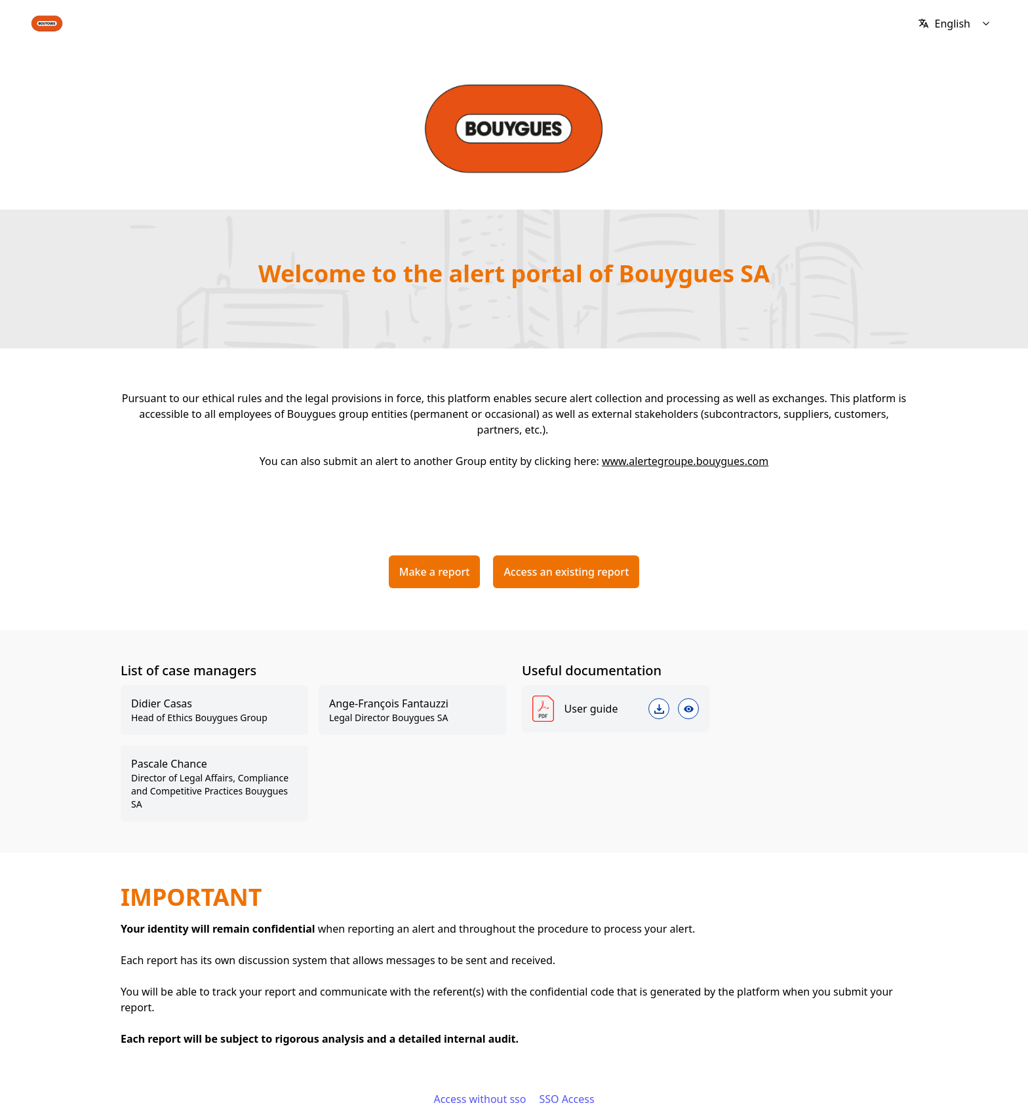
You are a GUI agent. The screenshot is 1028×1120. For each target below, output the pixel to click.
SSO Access (566, 1099)
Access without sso (479, 1099)
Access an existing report (566, 572)
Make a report (434, 572)
